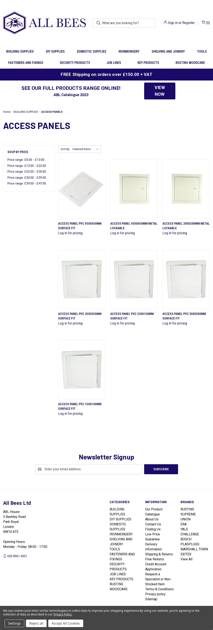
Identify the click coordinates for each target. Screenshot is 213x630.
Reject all (36, 623)
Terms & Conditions (159, 589)
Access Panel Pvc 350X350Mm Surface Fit (80, 316)
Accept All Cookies (66, 623)
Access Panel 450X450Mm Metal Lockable (133, 226)
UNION (186, 519)
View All (186, 559)
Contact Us (153, 524)
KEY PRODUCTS (148, 63)
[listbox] (86, 149)
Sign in (173, 23)
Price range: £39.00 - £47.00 (26, 183)
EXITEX (186, 554)
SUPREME (188, 514)
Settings (14, 623)
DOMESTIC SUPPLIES (91, 51)
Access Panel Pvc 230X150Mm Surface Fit (132, 316)
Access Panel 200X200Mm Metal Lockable (186, 226)
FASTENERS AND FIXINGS (25, 63)
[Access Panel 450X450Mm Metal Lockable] (134, 189)
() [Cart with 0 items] (206, 22)
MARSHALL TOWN (194, 549)
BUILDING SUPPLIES (20, 51)
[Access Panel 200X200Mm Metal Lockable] (186, 189)
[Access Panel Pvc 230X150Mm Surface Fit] (134, 279)
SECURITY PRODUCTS (75, 63)
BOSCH (186, 539)
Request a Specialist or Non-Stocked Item (158, 579)
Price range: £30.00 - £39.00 (26, 177)
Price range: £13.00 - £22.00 (26, 166)
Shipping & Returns (159, 554)
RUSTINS (187, 509)
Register (188, 23)
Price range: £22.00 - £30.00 (26, 171)
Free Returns (154, 559)
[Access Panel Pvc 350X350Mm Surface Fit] (81, 279)
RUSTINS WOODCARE (190, 63)
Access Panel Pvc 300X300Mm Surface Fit (184, 316)
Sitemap (151, 599)
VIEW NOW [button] (160, 91)
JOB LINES (113, 63)
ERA (184, 524)
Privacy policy (155, 594)
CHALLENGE (190, 534)
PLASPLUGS (190, 544)
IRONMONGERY (129, 51)
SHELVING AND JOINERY (168, 51)
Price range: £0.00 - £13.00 (25, 160)
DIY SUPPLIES (55, 51)
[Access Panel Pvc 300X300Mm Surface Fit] (186, 279)
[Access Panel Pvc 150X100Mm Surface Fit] (81, 370)
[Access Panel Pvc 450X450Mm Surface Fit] (81, 189)
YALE (184, 529)
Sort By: (65, 149)
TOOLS (115, 549)
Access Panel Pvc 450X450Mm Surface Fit (80, 226)
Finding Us (153, 529)
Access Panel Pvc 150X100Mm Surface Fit (80, 406)
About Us (152, 519)
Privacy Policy (62, 614)
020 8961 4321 (17, 556)
